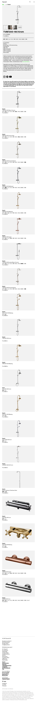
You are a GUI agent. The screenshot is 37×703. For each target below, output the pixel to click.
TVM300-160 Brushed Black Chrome (10, 262)
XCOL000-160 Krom (6, 389)
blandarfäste (25, 61)
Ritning (4, 44)
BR (14, 39)
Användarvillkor (5, 657)
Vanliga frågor (5, 652)
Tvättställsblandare (6, 665)
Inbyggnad (4, 666)
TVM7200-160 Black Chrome (8, 110)
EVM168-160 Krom (6, 599)
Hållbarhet (4, 658)
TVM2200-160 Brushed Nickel (9, 287)
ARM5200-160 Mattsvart (7, 186)
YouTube (4, 684)
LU (9, 39)
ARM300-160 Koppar (7, 237)
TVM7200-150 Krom (6, 338)
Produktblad (6, 42)
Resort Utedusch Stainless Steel (9, 490)
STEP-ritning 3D (7, 51)
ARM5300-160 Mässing (7, 211)
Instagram (4, 683)
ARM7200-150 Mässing (7, 363)
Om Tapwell (4, 649)
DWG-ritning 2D (7, 48)
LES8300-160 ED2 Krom (7, 465)
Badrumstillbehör (6, 668)
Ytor (3, 669)
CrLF (28, 600)
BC (17, 39)
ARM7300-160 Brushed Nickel (9, 161)
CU (12, 39)
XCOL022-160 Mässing (7, 414)
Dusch (9, 4)
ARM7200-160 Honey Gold (8, 135)
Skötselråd (4, 651)
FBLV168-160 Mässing (7, 544)
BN (26, 39)
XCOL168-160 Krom (6, 517)
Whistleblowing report (7, 647)
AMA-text (5, 47)
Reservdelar (6, 52)
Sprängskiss (6, 46)
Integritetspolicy (6, 654)
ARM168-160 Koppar (6, 571)
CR (4, 39)
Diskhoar (4, 664)
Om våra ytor (5, 650)
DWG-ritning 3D (7, 50)
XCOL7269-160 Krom (7, 439)
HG (20, 39)
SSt (3, 491)
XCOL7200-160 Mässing (7, 313)
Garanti (4, 655)
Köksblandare (5, 663)
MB (7, 39)
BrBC (23, 39)
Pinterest (4, 685)
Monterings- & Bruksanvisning (10, 45)
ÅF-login (4, 681)
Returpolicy (4, 656)
